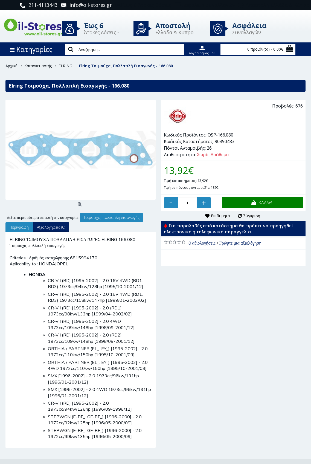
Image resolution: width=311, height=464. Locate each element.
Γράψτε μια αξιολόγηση (240, 243)
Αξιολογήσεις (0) (51, 227)
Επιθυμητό (220, 215)
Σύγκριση (251, 215)
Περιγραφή (19, 227)
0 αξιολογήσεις (202, 243)
